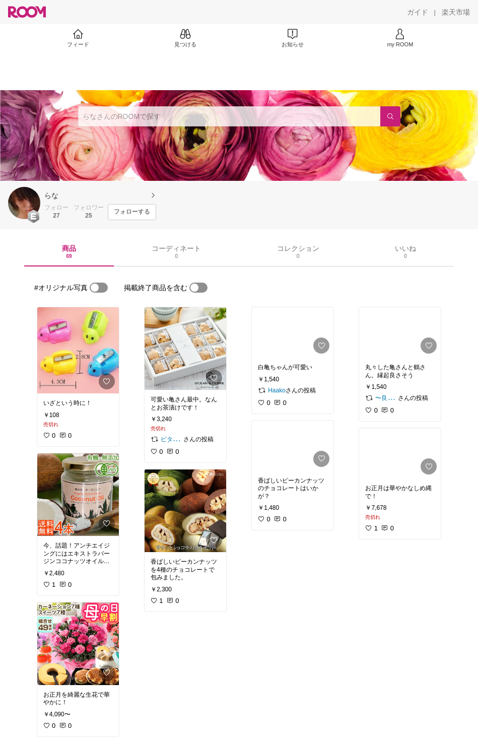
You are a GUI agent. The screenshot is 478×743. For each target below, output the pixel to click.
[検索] (390, 116)
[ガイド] (417, 12)
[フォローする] (132, 212)
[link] (78, 350)
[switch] (99, 288)
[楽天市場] (456, 12)
